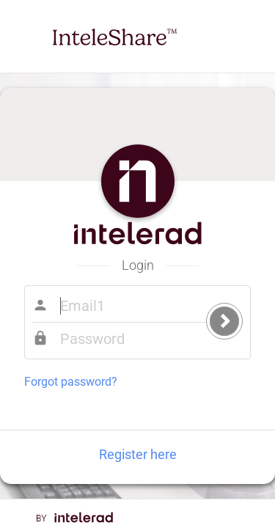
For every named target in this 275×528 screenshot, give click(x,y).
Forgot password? (70, 382)
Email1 (133, 306)
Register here (138, 454)
